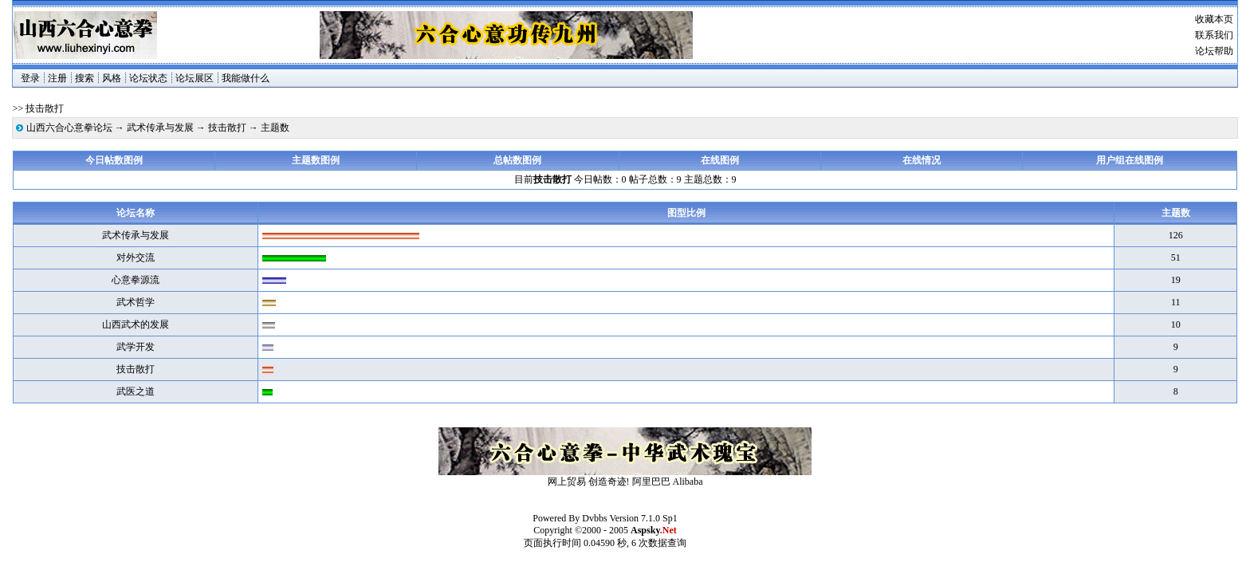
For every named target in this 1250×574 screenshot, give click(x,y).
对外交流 (135, 257)
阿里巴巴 (651, 481)
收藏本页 (1214, 19)
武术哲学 (135, 302)
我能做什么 (245, 78)
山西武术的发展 (135, 324)
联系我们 (1214, 35)
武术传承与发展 (160, 127)
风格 (111, 78)
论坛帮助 (1214, 51)
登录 (30, 78)
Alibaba (688, 481)
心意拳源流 (135, 279)
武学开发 (135, 346)
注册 (57, 78)
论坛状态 (148, 78)
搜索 (84, 78)
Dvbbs (594, 518)
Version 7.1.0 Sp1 (643, 518)
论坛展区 (194, 78)
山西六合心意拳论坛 (69, 127)
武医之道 (135, 391)
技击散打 (227, 127)
